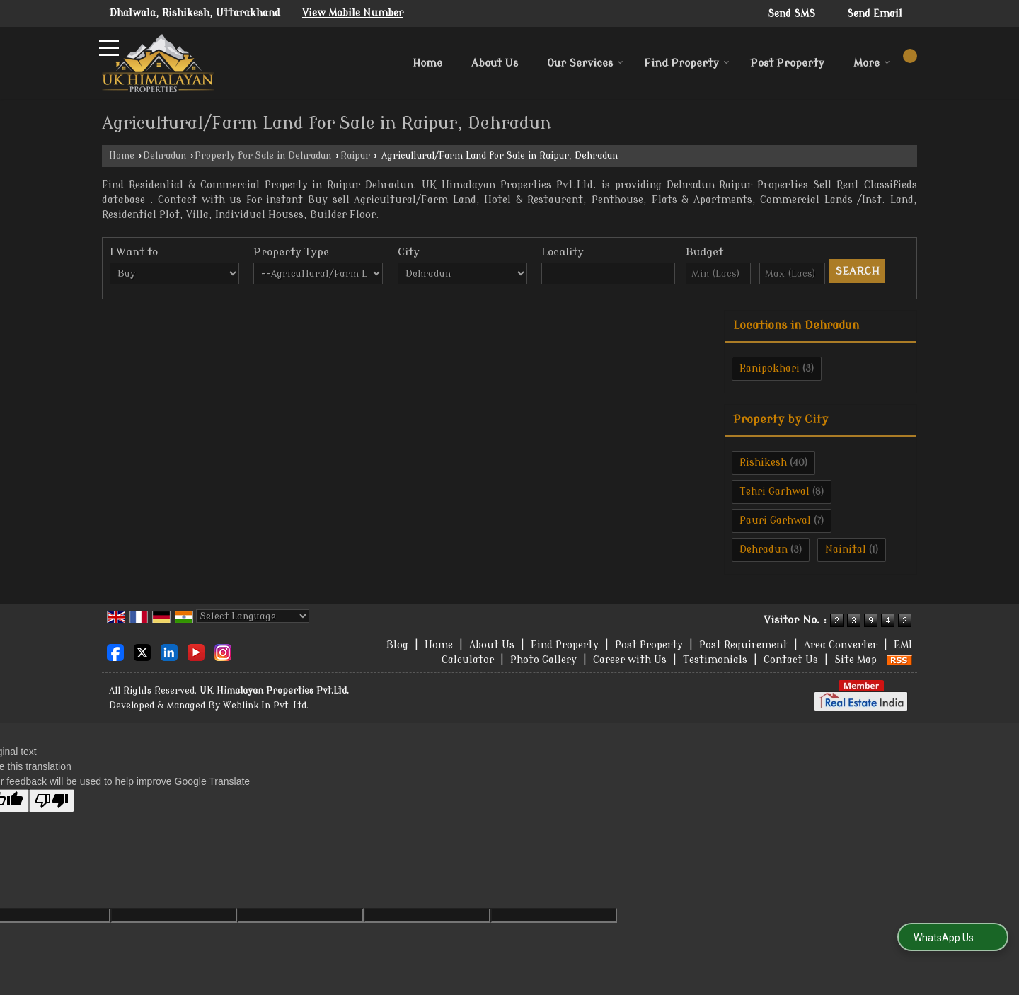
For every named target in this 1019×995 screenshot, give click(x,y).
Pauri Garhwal (775, 520)
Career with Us (630, 660)
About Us (494, 63)
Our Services (585, 63)
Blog (397, 645)
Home (427, 63)
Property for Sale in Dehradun (263, 156)
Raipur (355, 156)
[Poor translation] (51, 800)
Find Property (687, 63)
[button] (352, 13)
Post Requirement (743, 645)
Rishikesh (763, 462)
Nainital (845, 549)
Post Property (787, 63)
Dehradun (164, 156)
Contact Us (791, 660)
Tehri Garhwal (774, 491)
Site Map (855, 660)
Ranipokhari (769, 368)
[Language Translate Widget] (252, 616)
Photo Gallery (543, 660)
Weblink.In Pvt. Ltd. (266, 706)
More (871, 63)
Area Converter (840, 645)
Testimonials (715, 660)
